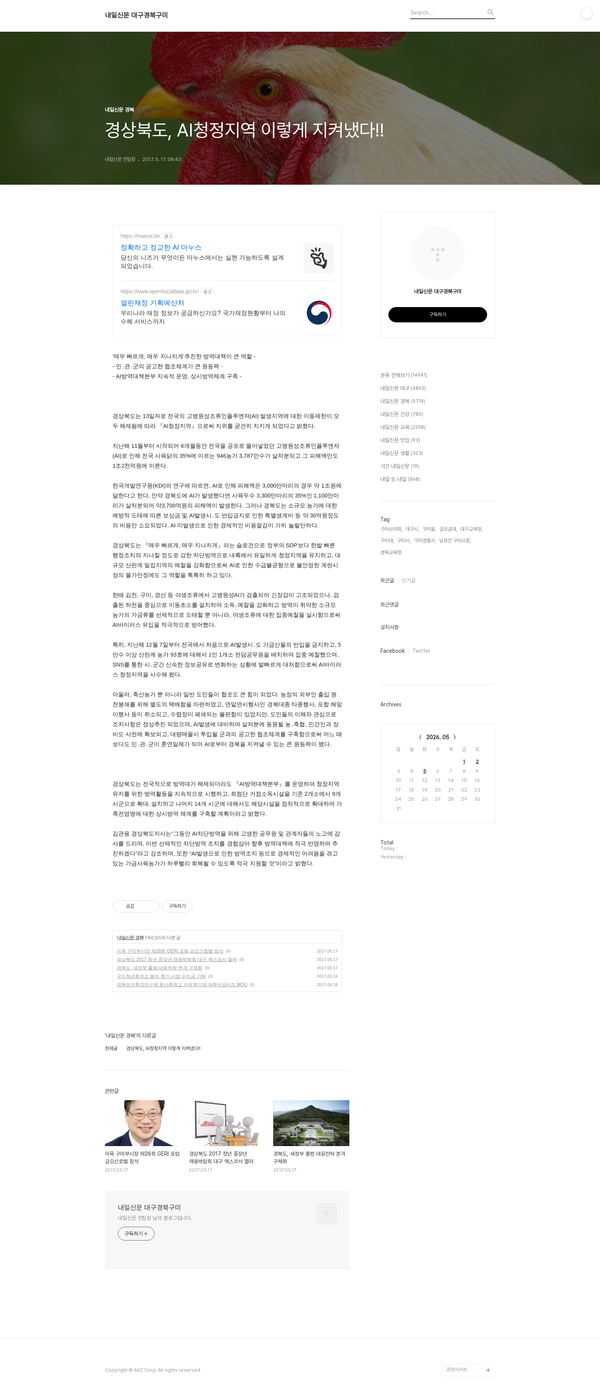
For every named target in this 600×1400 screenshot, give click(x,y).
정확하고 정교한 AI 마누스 (161, 247)
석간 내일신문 (399, 466)
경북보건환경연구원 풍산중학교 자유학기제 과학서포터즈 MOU (182, 984)
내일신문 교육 (403, 427)
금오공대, (448, 529)
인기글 (409, 580)
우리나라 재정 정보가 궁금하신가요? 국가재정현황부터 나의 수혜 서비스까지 (203, 317)
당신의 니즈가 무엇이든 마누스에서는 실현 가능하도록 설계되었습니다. (202, 261)
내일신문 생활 (401, 453)
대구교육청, (471, 529)
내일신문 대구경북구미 (136, 15)
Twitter (421, 651)
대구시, (412, 529)
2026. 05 (437, 737)
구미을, (429, 529)
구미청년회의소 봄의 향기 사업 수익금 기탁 (161, 976)
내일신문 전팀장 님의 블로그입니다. (155, 1218)
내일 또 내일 (400, 479)
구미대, (387, 540)
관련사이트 (457, 1369)
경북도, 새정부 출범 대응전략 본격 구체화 (159, 968)
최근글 (387, 580)
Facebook (392, 651)
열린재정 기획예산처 (152, 303)
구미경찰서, (425, 540)
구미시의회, (391, 529)
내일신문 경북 (130, 937)
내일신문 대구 (403, 388)
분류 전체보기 (403, 375)
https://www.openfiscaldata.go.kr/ (160, 291)
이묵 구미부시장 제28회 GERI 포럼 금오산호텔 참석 (170, 951)
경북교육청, (391, 552)
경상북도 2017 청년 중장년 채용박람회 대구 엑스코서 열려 (177, 959)
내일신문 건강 (401, 414)
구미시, (404, 540)
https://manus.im (140, 236)
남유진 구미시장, (455, 540)
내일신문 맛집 (400, 440)
